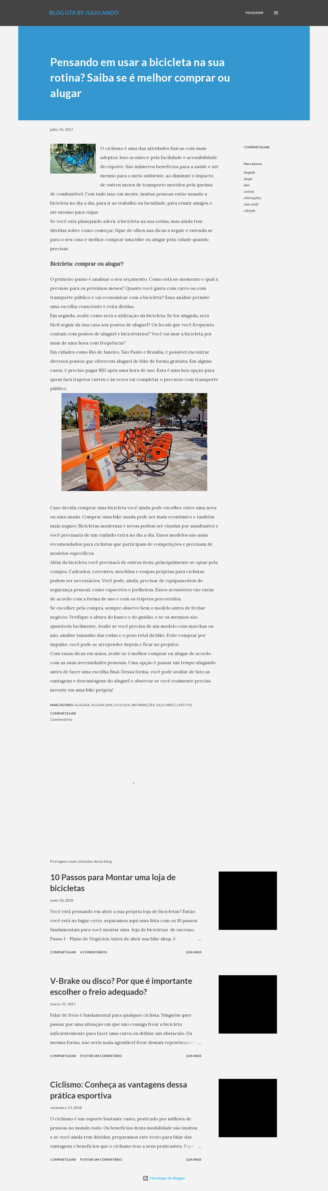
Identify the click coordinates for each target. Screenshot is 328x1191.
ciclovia (249, 191)
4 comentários (93, 952)
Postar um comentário (101, 1056)
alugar (248, 179)
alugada (249, 172)
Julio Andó (251, 204)
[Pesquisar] (254, 12)
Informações (252, 198)
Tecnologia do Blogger (164, 1178)
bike (247, 185)
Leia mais (193, 952)
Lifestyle (249, 211)
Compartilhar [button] (256, 147)
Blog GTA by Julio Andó (83, 12)
